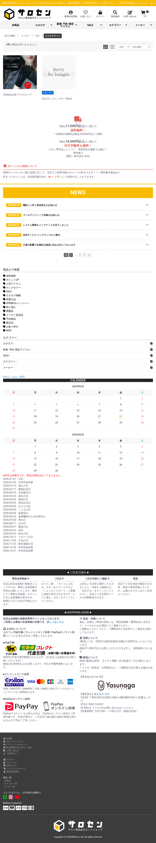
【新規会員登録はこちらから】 (73, 3)
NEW (7, 330)
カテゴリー (118, 25)
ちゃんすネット (52, 36)
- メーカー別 (9, 786)
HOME (7, 738)
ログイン (9, 759)
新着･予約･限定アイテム (67, 25)
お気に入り (10, 765)
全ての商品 (10, 36)
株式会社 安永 (101, 694)
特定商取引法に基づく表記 (17, 747)
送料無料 (9, 275)
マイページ (10, 762)
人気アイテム (12, 283)
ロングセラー (12, 287)
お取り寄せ (10, 326)
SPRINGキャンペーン (16, 303)
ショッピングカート (14, 768)
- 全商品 (7, 780)
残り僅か (9, 307)
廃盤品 (8, 311)
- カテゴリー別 (10, 783)
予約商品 (9, 318)
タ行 (37, 36)
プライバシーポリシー (15, 744)
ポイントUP (11, 279)
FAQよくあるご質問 (14, 376)
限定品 (8, 322)
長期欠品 (9, 299)
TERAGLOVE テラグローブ (20, 93)
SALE (94, 25)
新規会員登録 (11, 771)
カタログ (43, 25)
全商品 (15, 25)
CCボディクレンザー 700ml (59, 95)
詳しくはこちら (55, 622)
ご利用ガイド (11, 753)
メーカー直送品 (13, 314)
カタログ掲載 (12, 295)
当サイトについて (13, 741)
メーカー (143, 25)
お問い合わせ (11, 750)
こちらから (127, 707)
